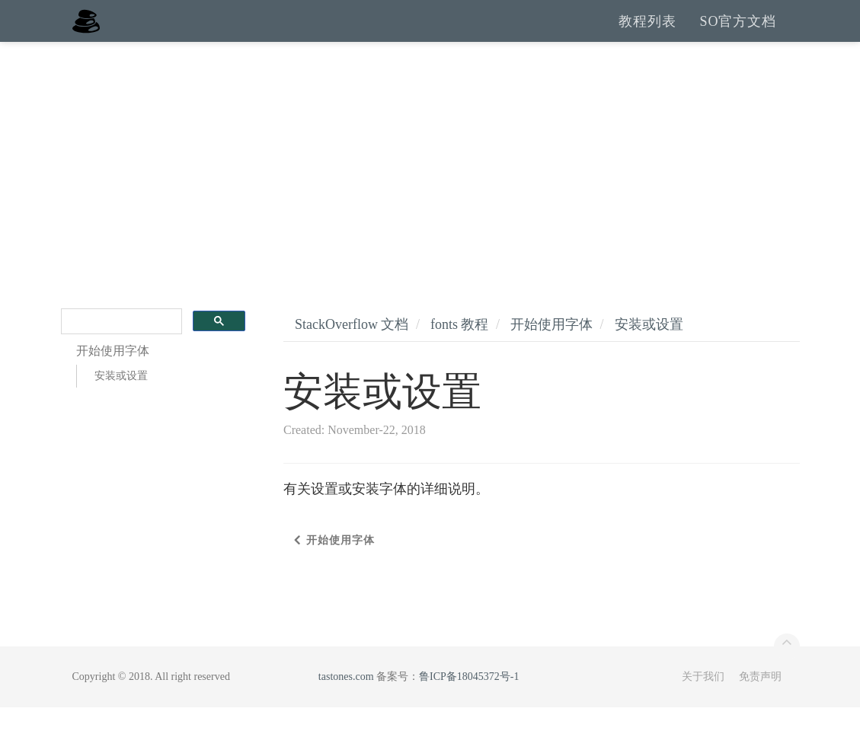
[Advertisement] (430, 182)
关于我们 (703, 703)
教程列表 (647, 34)
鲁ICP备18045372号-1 (469, 703)
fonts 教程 (459, 351)
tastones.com (346, 703)
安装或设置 (121, 402)
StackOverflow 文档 (351, 351)
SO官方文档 (737, 34)
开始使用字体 (551, 351)
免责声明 (760, 703)
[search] (120, 348)
